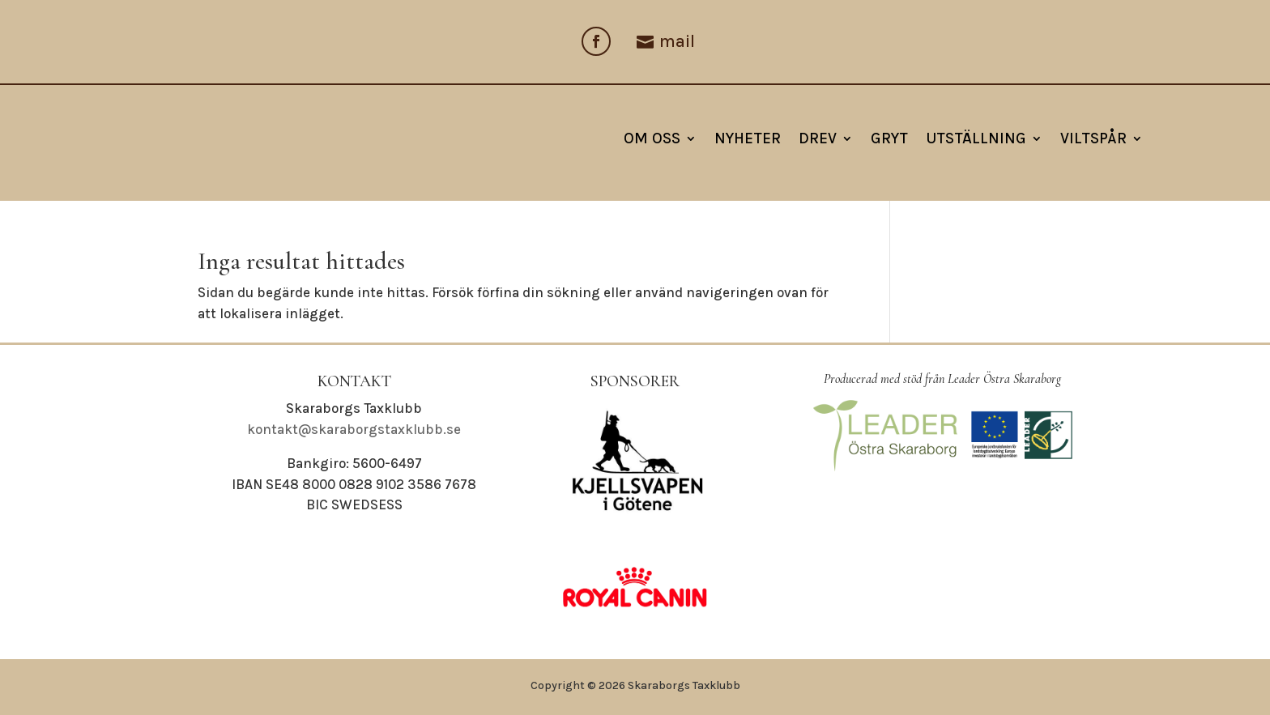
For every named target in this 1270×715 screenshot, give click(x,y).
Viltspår (1093, 138)
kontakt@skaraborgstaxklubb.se (354, 429)
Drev (818, 138)
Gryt (889, 138)
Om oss (652, 138)
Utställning (976, 138)
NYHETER (747, 138)
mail (677, 41)
